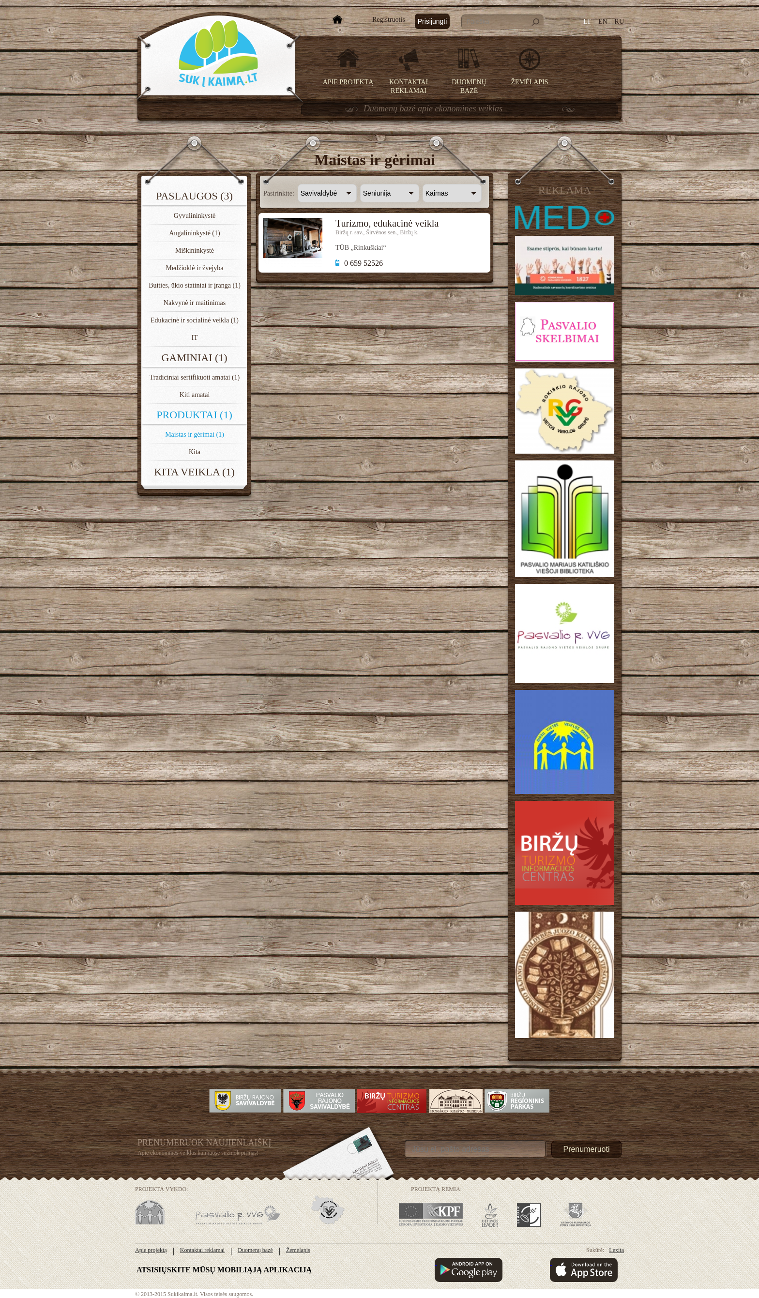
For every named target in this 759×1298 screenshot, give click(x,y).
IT (194, 337)
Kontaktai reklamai (202, 1250)
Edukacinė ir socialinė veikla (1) (195, 320)
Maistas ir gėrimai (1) (194, 434)
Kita (194, 452)
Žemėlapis (529, 82)
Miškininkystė (194, 250)
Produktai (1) (194, 415)
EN (602, 21)
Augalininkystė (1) (194, 233)
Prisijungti (432, 21)
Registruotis (388, 19)
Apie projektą (348, 82)
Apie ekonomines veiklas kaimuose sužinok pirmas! (197, 1152)
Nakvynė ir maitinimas (195, 302)
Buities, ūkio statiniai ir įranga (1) (195, 285)
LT (587, 21)
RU (619, 21)
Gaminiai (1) (194, 357)
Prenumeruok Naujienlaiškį (204, 1142)
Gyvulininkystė (194, 215)
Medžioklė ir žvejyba (195, 268)
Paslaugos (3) (194, 196)
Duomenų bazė (255, 1250)
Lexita (616, 1250)
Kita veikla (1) (194, 472)
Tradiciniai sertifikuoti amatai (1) (195, 377)
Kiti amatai (195, 394)
